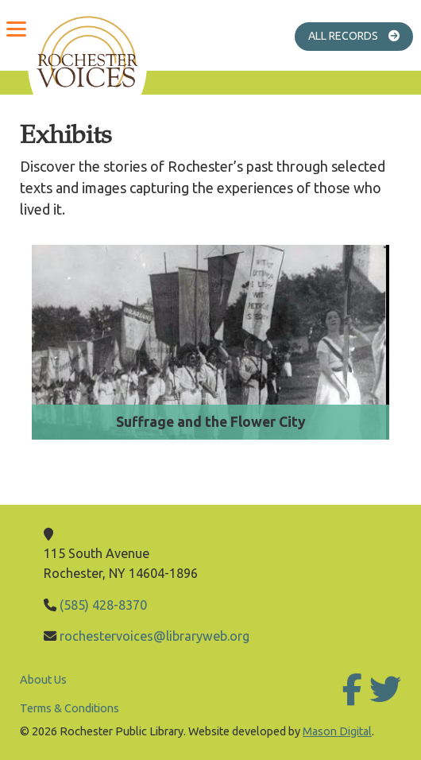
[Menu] (16, 28)
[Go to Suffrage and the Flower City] (210, 348)
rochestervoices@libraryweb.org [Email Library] (154, 636)
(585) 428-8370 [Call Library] (103, 605)
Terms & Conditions (69, 708)
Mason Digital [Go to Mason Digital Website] (337, 731)
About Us (43, 679)
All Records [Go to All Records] (360, 35)
